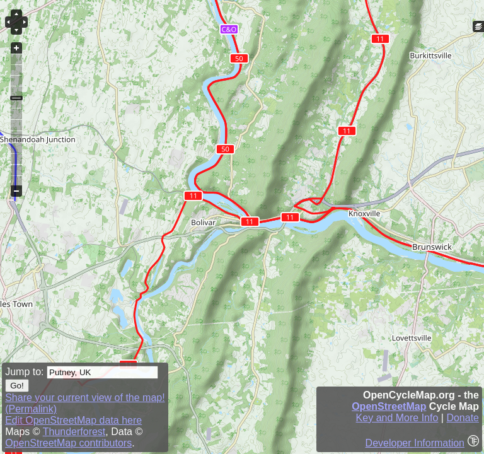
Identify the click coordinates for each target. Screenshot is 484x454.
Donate (462, 417)
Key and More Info (397, 417)
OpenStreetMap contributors (68, 443)
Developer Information (415, 443)
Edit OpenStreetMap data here (73, 420)
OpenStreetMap (389, 406)
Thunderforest (74, 431)
